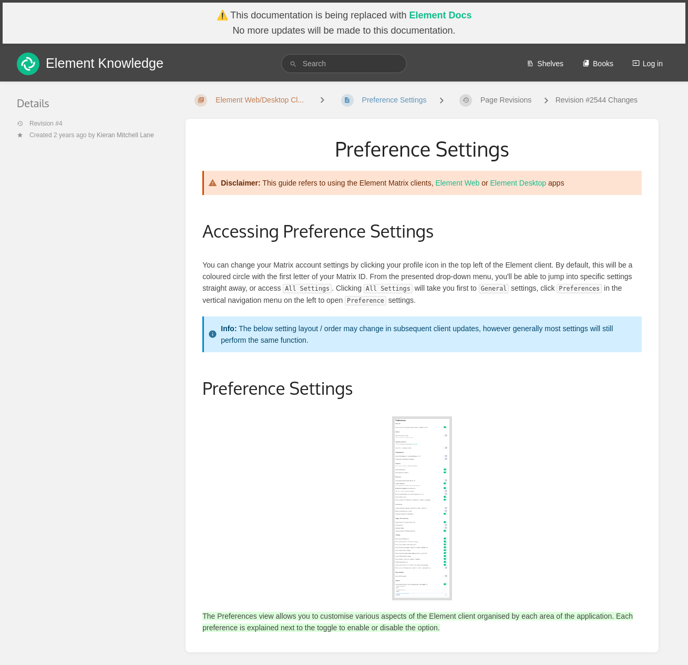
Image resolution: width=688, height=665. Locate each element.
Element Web (458, 183)
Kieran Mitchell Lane (125, 135)
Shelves (545, 63)
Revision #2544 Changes (597, 100)
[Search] (293, 63)
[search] (344, 63)
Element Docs (440, 15)
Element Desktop (518, 183)
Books (597, 63)
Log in (647, 63)
